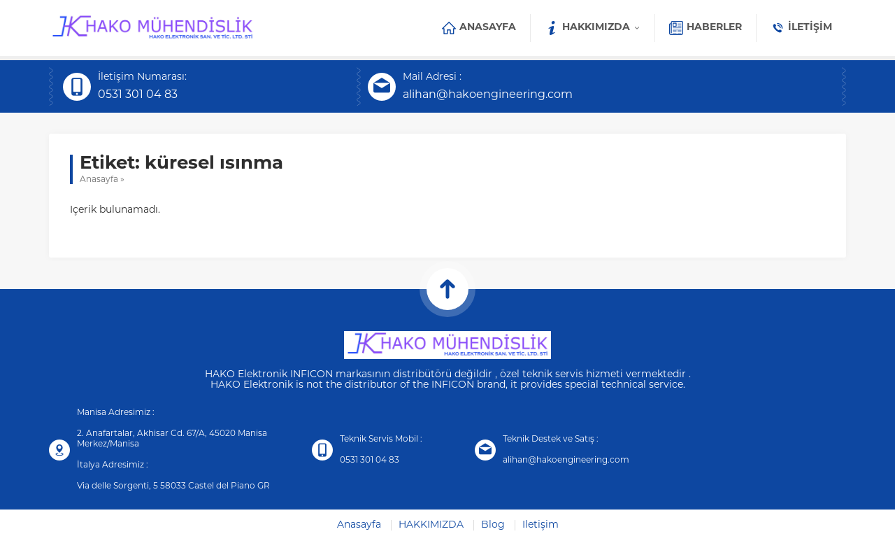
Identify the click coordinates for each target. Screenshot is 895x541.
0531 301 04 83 (138, 95)
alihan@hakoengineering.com (488, 95)
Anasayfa (99, 180)
